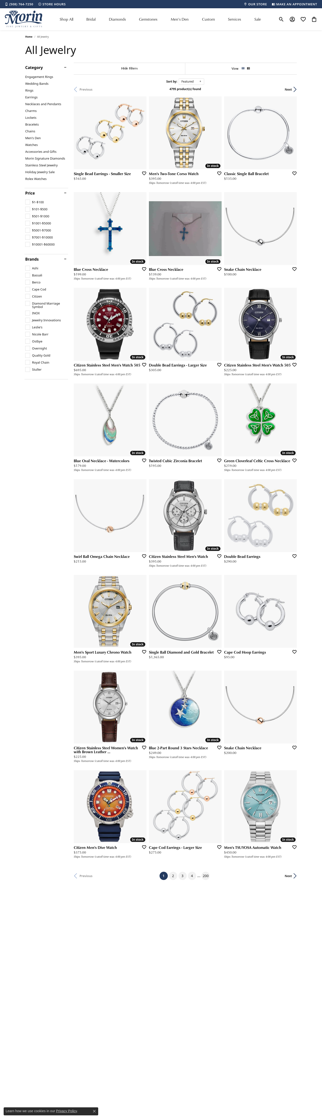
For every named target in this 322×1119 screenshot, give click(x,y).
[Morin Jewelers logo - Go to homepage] (23, 19)
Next (288, 89)
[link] (19, 4)
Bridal (91, 19)
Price (30, 193)
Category (34, 67)
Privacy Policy (66, 1111)
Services (234, 19)
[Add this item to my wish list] (142, 173)
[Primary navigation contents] (160, 19)
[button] (281, 19)
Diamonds (117, 19)
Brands (32, 259)
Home (28, 36)
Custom (208, 19)
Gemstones (148, 19)
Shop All (66, 19)
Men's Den (180, 19)
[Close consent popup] (94, 1111)
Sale (257, 19)
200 (206, 875)
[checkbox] (34, 202)
